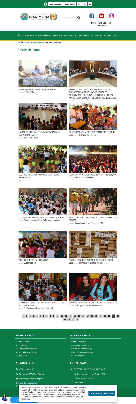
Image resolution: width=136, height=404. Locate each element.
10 (57, 316)
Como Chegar (22, 345)
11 (62, 316)
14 (75, 316)
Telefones (101, 26)
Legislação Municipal (80, 345)
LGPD (115, 35)
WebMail (107, 35)
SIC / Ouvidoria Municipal (82, 352)
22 (109, 316)
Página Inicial (22, 342)
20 (101, 316)
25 (65, 320)
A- (79, 4)
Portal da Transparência (81, 349)
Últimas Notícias (78, 342)
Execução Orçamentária (26, 349)
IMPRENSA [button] (57, 35)
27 (73, 320)
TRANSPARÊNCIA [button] (85, 35)
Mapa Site (70, 4)
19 (96, 316)
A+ (85, 4)
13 (70, 316)
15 (79, 316)
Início (94, 23)
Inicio (32, 42)
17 (87, 316)
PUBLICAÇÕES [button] (70, 35)
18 (92, 316)
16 (83, 316)
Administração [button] (43, 35)
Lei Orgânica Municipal (26, 352)
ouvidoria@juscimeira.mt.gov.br (30, 379)
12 (66, 316)
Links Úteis (21, 356)
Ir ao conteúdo (55, 4)
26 (69, 320)
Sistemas (98, 35)
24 (118, 316)
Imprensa (40, 42)
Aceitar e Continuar (101, 393)
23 (113, 316)
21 (105, 316)
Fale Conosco (104, 23)
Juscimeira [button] (28, 35)
